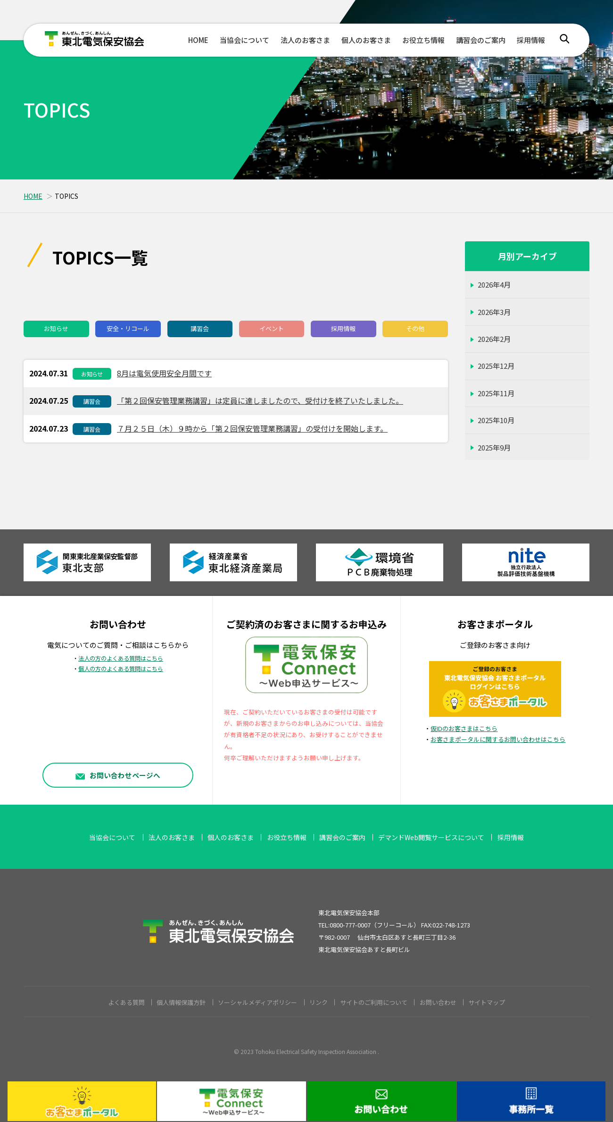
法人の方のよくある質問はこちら (120, 658)
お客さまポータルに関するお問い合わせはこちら (498, 739)
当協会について (244, 40)
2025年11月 (496, 393)
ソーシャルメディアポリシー (257, 1002)
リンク (318, 1002)
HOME (198, 40)
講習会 (200, 328)
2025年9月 (494, 447)
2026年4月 (494, 284)
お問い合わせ (438, 1002)
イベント (271, 328)
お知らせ (56, 328)
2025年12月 (496, 366)
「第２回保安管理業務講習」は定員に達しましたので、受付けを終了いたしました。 (260, 400)
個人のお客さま (366, 40)
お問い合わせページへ (118, 774)
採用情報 (531, 40)
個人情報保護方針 (181, 1002)
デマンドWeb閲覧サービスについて (431, 837)
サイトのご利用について (373, 1002)
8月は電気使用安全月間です (164, 373)
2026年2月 (494, 339)
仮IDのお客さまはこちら (464, 728)
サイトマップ (486, 1002)
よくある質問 (126, 1002)
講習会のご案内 (480, 40)
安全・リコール (128, 328)
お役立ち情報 (423, 40)
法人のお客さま (305, 40)
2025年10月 (496, 420)
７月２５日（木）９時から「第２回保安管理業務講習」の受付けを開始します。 (252, 428)
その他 (415, 328)
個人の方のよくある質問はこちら (120, 668)
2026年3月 (494, 312)
